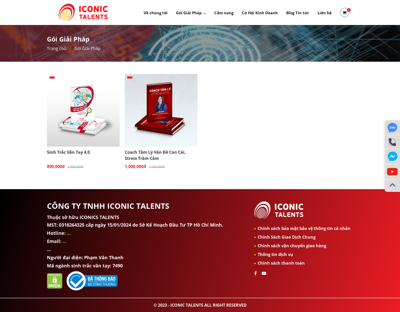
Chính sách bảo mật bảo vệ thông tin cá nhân (304, 228)
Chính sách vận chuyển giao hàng (292, 246)
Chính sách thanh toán (281, 263)
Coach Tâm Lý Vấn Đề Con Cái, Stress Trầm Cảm (155, 155)
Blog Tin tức (297, 12)
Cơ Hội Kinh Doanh (260, 12)
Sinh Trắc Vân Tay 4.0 (68, 152)
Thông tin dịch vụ (275, 254)
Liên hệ (325, 12)
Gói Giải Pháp (189, 12)
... (69, 233)
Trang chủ (56, 48)
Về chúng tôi (156, 12)
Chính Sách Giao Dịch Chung (287, 237)
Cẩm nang (223, 12)
